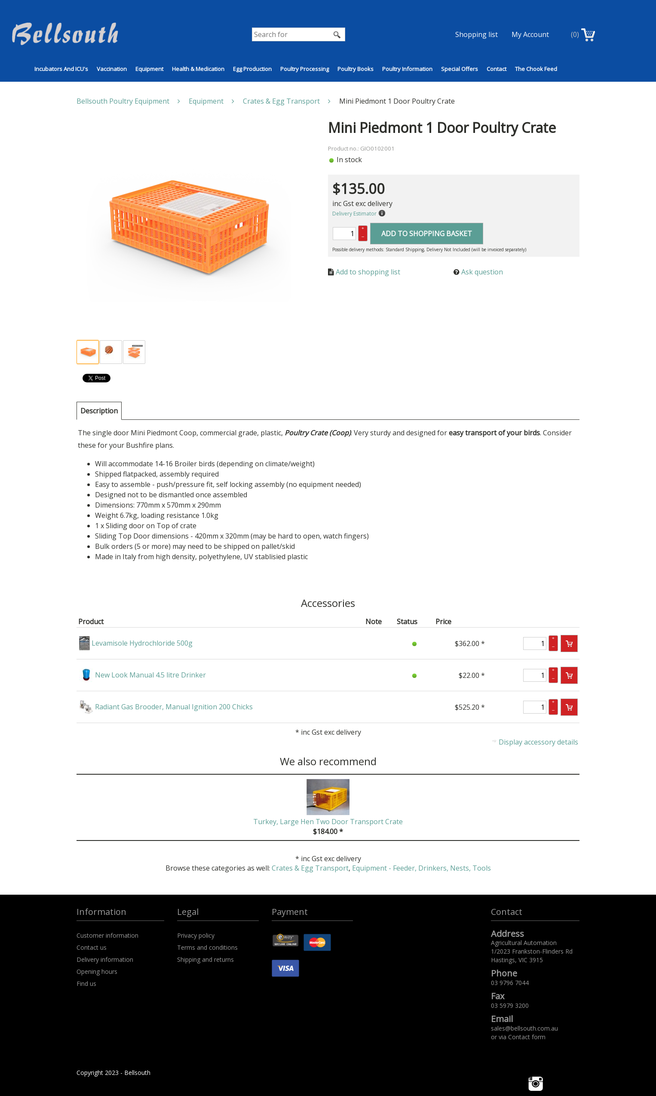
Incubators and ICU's (61, 69)
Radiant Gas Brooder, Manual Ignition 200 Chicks (174, 706)
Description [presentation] (99, 411)
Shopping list (476, 34)
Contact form (527, 1037)
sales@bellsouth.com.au (524, 1028)
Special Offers (459, 69)
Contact (496, 69)
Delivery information (105, 959)
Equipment (149, 69)
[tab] (99, 411)
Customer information (107, 935)
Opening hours (97, 971)
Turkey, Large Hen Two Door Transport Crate (328, 821)
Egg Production (252, 69)
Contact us (92, 947)
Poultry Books (355, 69)
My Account (530, 34)
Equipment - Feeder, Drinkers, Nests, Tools (421, 868)
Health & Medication (198, 69)
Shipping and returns (205, 959)
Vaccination (112, 69)
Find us (86, 983)
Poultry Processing (304, 69)
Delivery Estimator (354, 213)
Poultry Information (407, 69)
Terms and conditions (207, 947)
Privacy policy (196, 935)
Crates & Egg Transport (310, 868)
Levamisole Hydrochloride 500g (142, 643)
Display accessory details (538, 742)
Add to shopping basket (426, 233)
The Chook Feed (536, 69)
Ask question (482, 272)
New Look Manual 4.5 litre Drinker (150, 675)
